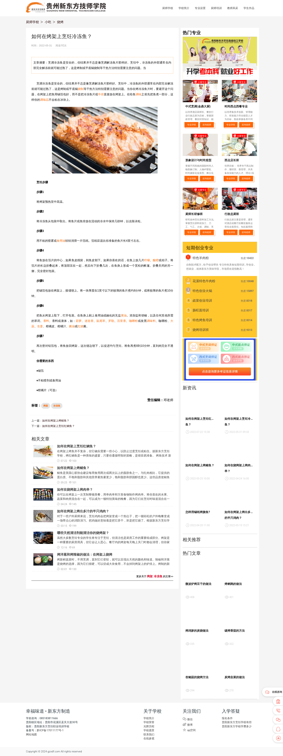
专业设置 (200, 8)
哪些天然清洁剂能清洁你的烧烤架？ (83, 533)
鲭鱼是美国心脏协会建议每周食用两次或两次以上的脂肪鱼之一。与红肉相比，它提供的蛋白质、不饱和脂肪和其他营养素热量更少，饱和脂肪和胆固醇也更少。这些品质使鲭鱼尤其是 (113, 477)
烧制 (81, 88)
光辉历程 (148, 726)
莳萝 (79, 320)
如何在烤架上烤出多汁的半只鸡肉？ (83, 511)
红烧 (80, 326)
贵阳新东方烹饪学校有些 (237, 722)
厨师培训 (216, 8)
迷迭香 (89, 320)
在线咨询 (277, 691)
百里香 (121, 320)
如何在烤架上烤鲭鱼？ (55, 420)
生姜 (40, 326)
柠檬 (147, 260)
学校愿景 (148, 730)
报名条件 (227, 718)
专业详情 (191, 124)
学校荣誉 (148, 722)
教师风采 (232, 8)
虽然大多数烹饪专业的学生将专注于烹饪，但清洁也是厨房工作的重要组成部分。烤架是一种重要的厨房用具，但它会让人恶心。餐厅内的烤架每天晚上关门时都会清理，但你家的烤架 (113, 542)
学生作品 (248, 8)
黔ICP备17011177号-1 (50, 730)
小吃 (48, 22)
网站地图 (31, 734)
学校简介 (183, 8)
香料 (46, 320)
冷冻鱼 (56, 405)
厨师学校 (167, 8)
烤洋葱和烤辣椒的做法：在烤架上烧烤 (84, 554)
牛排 (101, 94)
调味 (138, 94)
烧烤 (60, 22)
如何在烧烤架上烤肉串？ (75, 489)
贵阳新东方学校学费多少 (237, 726)
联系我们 (148, 734)
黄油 (124, 315)
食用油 (61, 240)
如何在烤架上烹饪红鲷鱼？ (58, 426)
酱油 (72, 326)
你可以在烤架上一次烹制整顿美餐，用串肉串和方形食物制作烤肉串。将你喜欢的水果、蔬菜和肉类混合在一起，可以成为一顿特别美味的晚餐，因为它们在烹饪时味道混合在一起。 (113, 499)
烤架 (45, 405)
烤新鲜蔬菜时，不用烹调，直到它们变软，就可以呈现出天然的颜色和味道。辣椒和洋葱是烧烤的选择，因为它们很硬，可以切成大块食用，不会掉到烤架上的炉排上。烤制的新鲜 (113, 564)
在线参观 (148, 738)
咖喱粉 (133, 320)
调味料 (151, 320)
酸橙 (156, 260)
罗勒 (111, 320)
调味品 (44, 99)
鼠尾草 (100, 320)
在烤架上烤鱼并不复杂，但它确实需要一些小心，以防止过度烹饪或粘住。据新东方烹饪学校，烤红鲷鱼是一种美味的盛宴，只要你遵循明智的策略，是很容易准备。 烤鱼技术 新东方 (114, 455)
